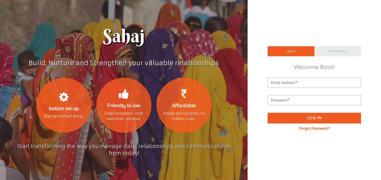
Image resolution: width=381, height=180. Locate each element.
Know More (337, 51)
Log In (291, 51)
